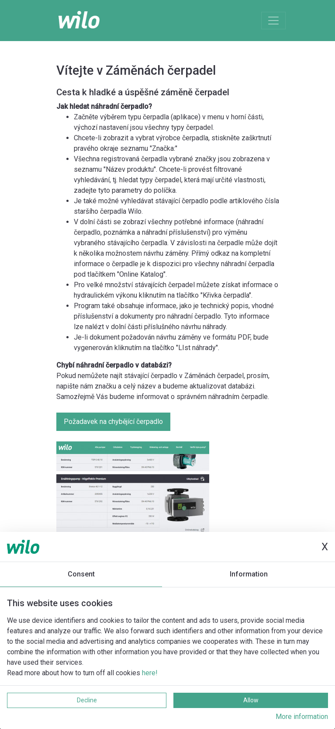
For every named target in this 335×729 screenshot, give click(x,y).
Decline (87, 700)
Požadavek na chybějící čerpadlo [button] (113, 421)
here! (150, 673)
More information (302, 716)
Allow (251, 700)
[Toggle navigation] (273, 20)
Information (249, 574)
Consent (81, 574)
